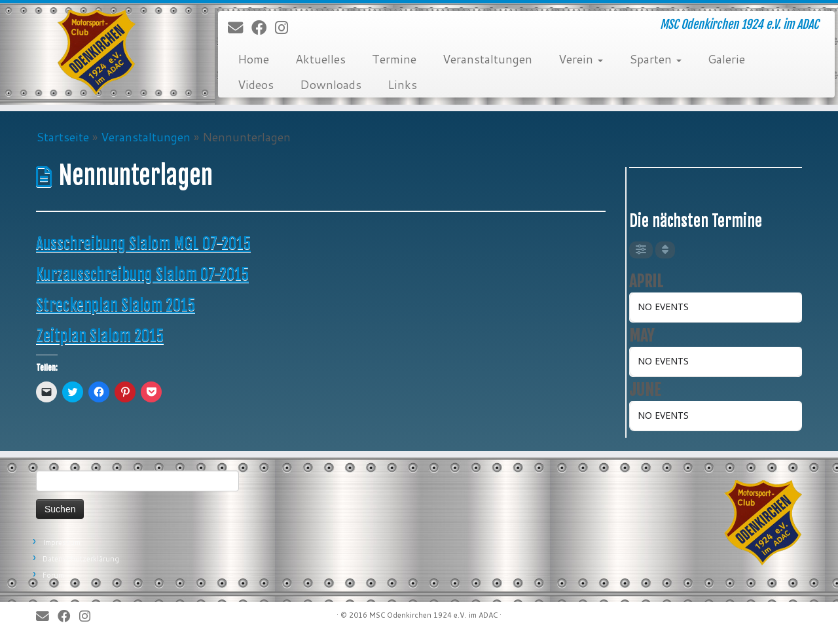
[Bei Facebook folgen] (263, 28)
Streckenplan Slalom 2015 (115, 305)
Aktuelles (320, 58)
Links (402, 84)
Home (253, 58)
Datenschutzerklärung (81, 559)
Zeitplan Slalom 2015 (100, 335)
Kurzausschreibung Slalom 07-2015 (142, 274)
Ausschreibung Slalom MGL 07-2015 (143, 243)
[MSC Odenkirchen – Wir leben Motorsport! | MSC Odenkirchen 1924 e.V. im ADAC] (96, 52)
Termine (394, 58)
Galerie (726, 58)
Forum (53, 575)
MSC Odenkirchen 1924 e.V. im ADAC (433, 615)
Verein (580, 58)
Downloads (330, 84)
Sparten (655, 58)
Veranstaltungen (487, 58)
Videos (256, 84)
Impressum (62, 542)
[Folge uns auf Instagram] (286, 28)
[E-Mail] (239, 28)
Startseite (62, 136)
